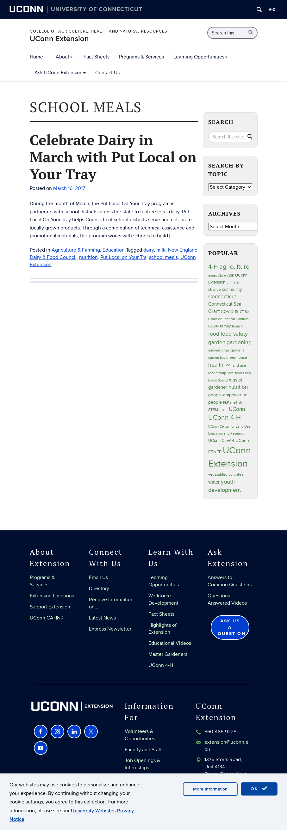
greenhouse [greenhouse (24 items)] (236, 357)
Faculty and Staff (143, 750)
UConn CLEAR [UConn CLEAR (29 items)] (221, 440)
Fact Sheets (96, 57)
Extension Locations (52, 596)
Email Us (98, 577)
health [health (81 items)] (215, 365)
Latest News (102, 618)
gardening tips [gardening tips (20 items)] (218, 350)
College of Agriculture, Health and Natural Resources (98, 31)
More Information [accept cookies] (210, 789)
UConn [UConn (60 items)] (237, 409)
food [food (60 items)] (213, 334)
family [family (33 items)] (225, 326)
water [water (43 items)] (214, 482)
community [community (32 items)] (232, 289)
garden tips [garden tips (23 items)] (216, 358)
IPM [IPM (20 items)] (227, 365)
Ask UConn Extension (60, 73)
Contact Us (107, 73)
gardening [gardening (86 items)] (239, 342)
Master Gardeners (167, 654)
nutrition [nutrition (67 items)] (238, 387)
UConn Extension (59, 38)
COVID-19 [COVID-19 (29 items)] (230, 311)
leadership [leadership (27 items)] (217, 373)
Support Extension (50, 607)
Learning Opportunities (200, 57)
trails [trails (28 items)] (223, 409)
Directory (99, 588)
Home (36, 57)
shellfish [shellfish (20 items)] (236, 402)
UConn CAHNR (47, 618)
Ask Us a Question (232, 627)
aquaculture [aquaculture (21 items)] (217, 275)
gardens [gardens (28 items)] (238, 350)
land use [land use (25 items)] (239, 365)
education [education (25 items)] (226, 319)
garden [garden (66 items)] (216, 342)
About (64, 57)
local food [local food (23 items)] (235, 373)
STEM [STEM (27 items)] (213, 409)
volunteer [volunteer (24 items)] (236, 474)
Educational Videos (169, 643)
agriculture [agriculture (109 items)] (234, 267)
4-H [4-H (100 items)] (213, 267)
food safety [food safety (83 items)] (234, 333)
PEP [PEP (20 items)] (226, 402)
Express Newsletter (110, 629)
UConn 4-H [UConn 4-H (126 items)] (224, 418)
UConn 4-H (160, 665)
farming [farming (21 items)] (237, 326)
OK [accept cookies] (259, 788)
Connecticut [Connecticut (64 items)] (222, 297)
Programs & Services (141, 57)
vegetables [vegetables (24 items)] (217, 474)
